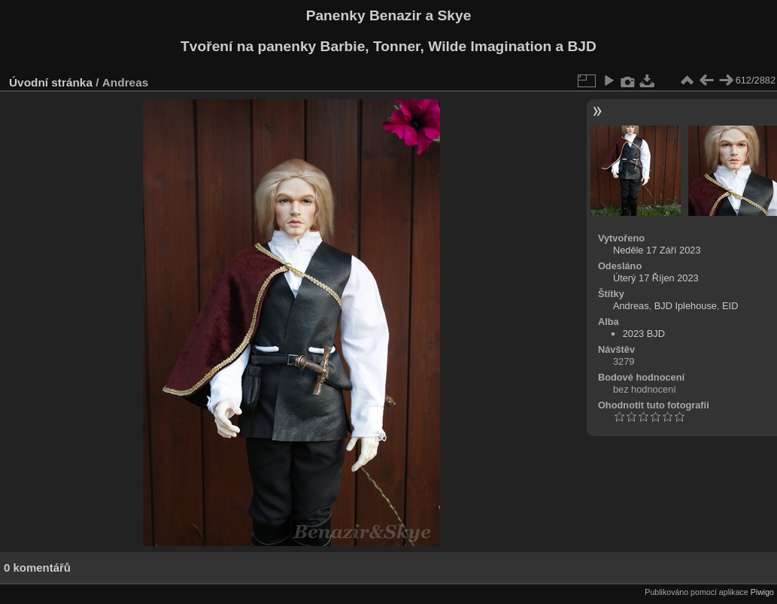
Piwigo (762, 591)
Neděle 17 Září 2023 (657, 250)
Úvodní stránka (51, 82)
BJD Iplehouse (685, 305)
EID (730, 305)
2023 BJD (644, 333)
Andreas (631, 305)
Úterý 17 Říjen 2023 (656, 278)
